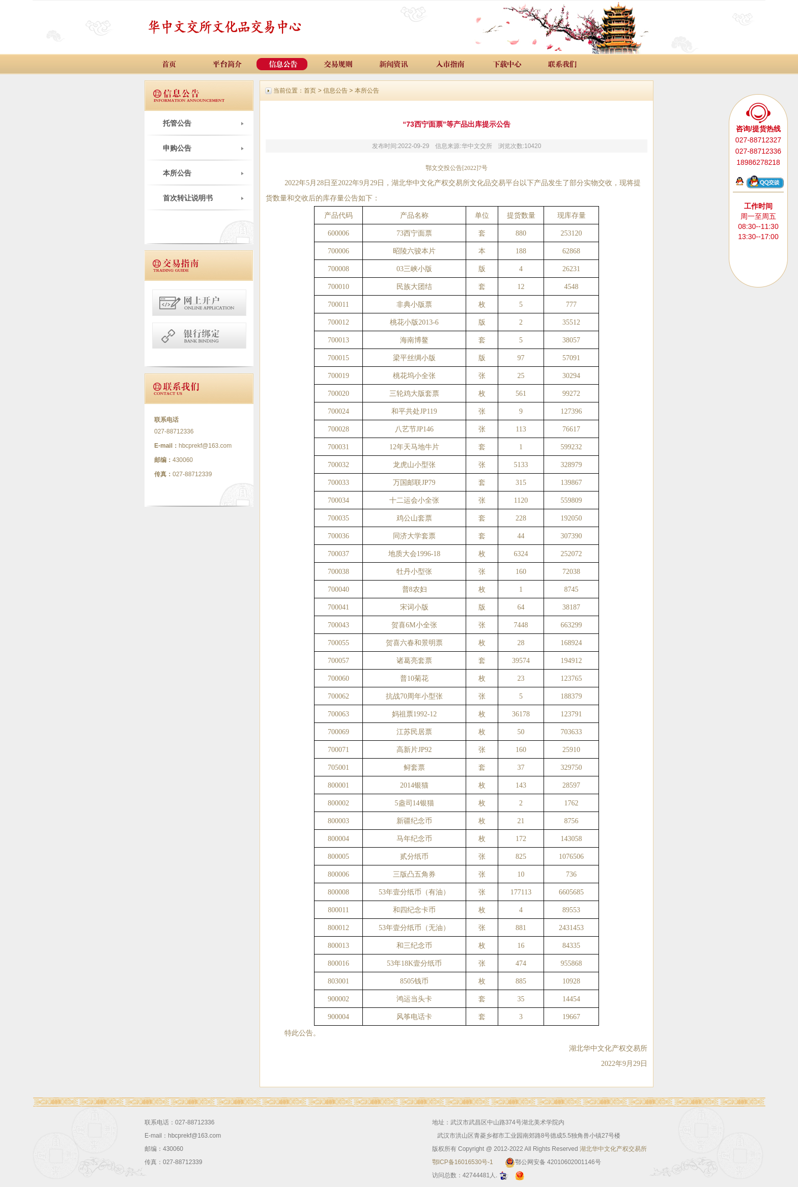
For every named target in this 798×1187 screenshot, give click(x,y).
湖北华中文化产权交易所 (613, 1148)
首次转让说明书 (188, 198)
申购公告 (177, 148)
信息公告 (335, 90)
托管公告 (177, 123)
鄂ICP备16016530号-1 (462, 1162)
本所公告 (177, 173)
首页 (310, 90)
